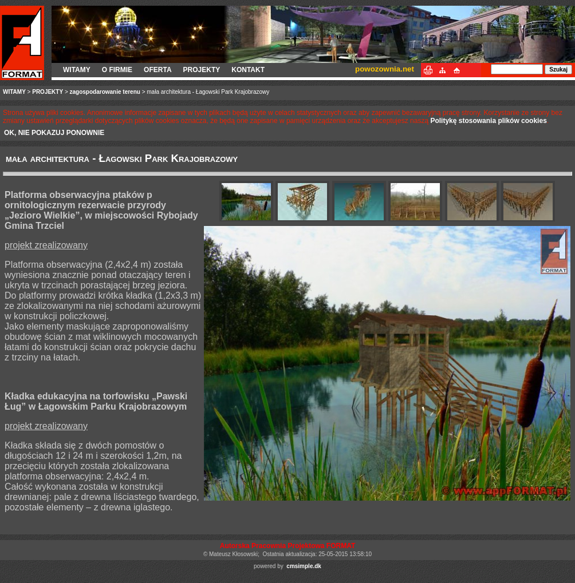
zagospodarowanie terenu (105, 92)
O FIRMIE (117, 70)
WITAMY (76, 70)
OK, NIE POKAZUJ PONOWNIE (54, 133)
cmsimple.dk (303, 566)
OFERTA (157, 70)
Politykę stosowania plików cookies (488, 121)
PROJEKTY (201, 70)
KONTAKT (248, 70)
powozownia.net (384, 69)
